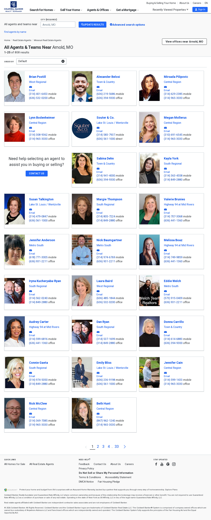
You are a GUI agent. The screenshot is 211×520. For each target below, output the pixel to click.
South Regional (173, 163)
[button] (200, 9)
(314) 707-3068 (173, 216)
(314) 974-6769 (106, 257)
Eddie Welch (172, 281)
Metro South (36, 245)
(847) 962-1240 (106, 420)
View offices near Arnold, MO (184, 41)
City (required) (49, 19)
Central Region (172, 82)
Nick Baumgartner (109, 240)
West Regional (37, 82)
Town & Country (106, 82)
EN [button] (206, 3)
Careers (197, 3)
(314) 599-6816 (38, 339)
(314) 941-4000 (106, 175)
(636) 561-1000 (106, 138)
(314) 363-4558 (173, 175)
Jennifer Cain (173, 362)
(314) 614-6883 (173, 339)
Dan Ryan (103, 322)
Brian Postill (37, 76)
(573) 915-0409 (173, 298)
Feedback (84, 464)
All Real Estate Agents (41, 464)
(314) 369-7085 (38, 420)
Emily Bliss (104, 362)
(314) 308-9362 (38, 134)
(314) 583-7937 (106, 134)
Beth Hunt (103, 403)
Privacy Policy (86, 468)
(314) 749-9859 (173, 257)
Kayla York (171, 158)
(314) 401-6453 (38, 94)
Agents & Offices (99, 10)
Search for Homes (42, 10)
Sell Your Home (71, 10)
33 (117, 446)
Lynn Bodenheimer (42, 117)
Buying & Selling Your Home (161, 3)
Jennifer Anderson (42, 240)
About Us (184, 3)
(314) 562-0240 (38, 298)
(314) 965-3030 (173, 98)
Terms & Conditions (90, 477)
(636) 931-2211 (38, 261)
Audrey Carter (39, 322)
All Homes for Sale (14, 464)
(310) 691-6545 (173, 134)
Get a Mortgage (127, 10)
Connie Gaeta (38, 362)
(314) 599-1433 (173, 379)
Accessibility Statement (118, 477)
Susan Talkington (41, 199)
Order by (9, 61)
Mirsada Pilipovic (176, 76)
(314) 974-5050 (38, 379)
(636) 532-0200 (38, 98)
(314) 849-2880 (173, 179)
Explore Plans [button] (171, 490)
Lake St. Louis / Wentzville (112, 123)
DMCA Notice (86, 481)
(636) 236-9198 (106, 379)
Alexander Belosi (108, 76)
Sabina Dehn (105, 158)
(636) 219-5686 (106, 94)
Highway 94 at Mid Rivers (179, 204)
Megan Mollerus (175, 117)
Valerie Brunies (174, 199)
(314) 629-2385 (173, 94)
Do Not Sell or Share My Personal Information (106, 472)
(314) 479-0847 (38, 216)
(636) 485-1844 (106, 298)
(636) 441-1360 (173, 220)
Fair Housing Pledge (109, 481)
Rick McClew (38, 403)
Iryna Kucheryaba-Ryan (45, 281)
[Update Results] (92, 25)
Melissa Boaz (173, 240)
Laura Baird (105, 281)
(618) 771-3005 (38, 257)
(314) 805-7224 (106, 216)
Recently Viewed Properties (170, 9)
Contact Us (100, 464)
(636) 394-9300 (106, 98)
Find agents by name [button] (15, 32)
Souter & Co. (105, 117)
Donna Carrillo (174, 322)
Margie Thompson (109, 199)
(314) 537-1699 (106, 339)
